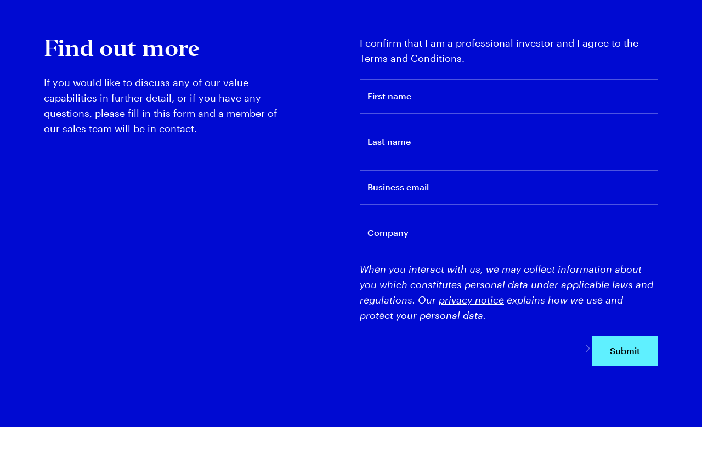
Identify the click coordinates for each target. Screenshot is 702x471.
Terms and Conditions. (412, 58)
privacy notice (471, 300)
